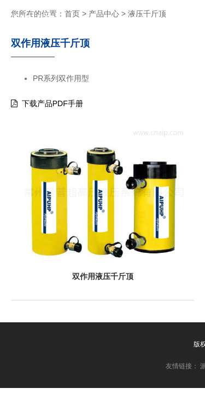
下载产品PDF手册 (47, 103)
